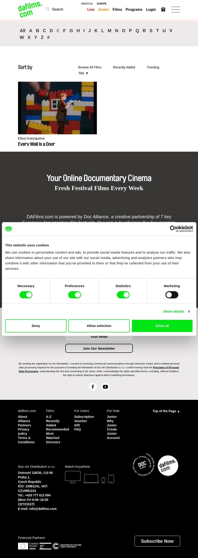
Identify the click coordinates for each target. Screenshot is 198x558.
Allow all (162, 326)
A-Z (49, 416)
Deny (36, 326)
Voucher (81, 420)
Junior (103, 9)
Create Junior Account (114, 433)
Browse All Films (90, 67)
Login (151, 9)
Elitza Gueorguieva (32, 138)
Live (90, 9)
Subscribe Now (157, 539)
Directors (53, 441)
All (23, 30)
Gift (77, 424)
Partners (25, 424)
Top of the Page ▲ (166, 411)
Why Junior (112, 422)
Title (81, 73)
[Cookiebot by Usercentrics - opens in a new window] (173, 228)
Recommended (57, 428)
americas (87, 4)
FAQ (77, 428)
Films (117, 9)
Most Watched (53, 435)
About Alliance (24, 418)
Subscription (84, 416)
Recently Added (124, 67)
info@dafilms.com (43, 507)
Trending (153, 67)
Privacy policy (24, 430)
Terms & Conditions (27, 439)
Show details (173, 311)
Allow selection (99, 326)
